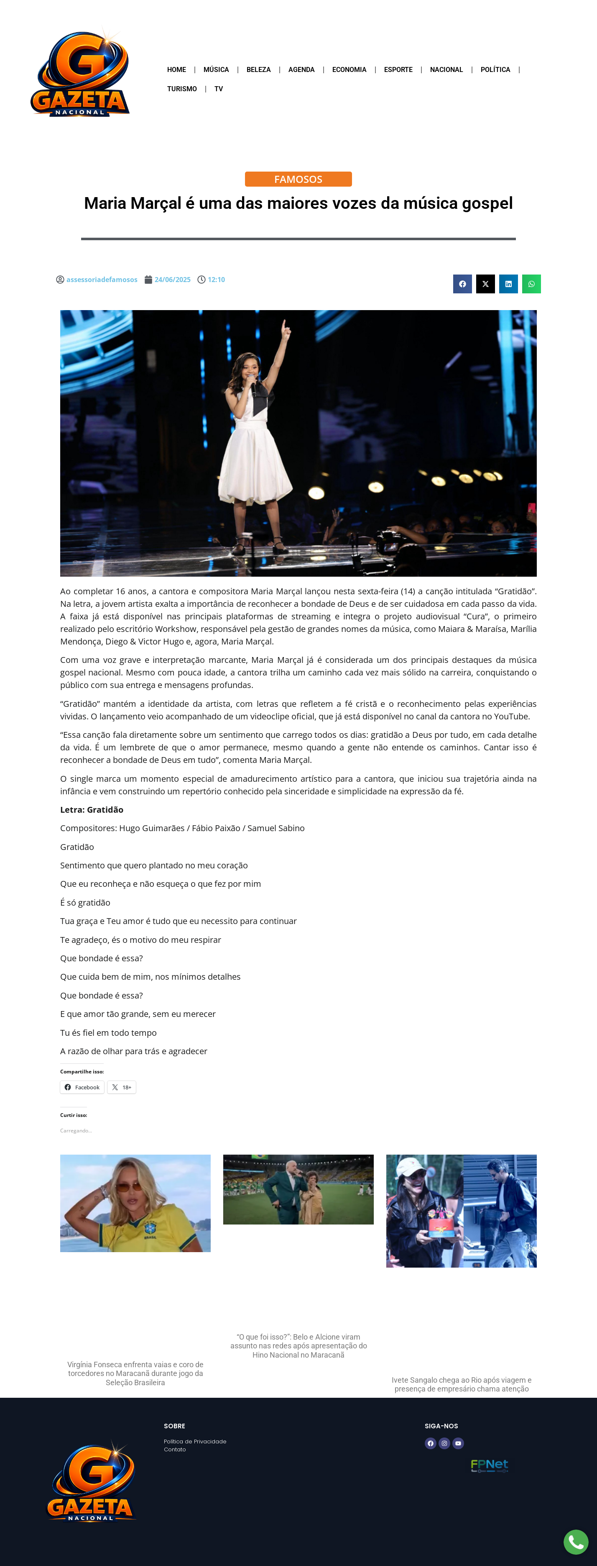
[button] (462, 284)
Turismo (182, 89)
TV (218, 89)
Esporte (398, 70)
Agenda (301, 70)
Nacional (446, 70)
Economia (349, 70)
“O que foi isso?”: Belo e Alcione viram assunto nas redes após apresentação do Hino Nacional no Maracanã (298, 1345)
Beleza (259, 70)
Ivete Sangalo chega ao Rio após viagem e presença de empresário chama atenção (462, 1385)
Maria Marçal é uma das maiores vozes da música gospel (298, 203)
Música (216, 70)
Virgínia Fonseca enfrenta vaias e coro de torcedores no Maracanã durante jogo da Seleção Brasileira (135, 1373)
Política (495, 70)
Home (176, 70)
